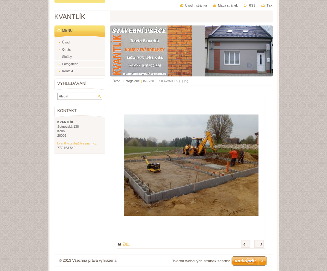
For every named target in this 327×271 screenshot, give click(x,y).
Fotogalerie (132, 81)
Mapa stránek (228, 5)
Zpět (126, 244)
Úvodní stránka (196, 5)
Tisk (270, 5)
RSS (252, 5)
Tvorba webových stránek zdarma (201, 261)
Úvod (116, 81)
